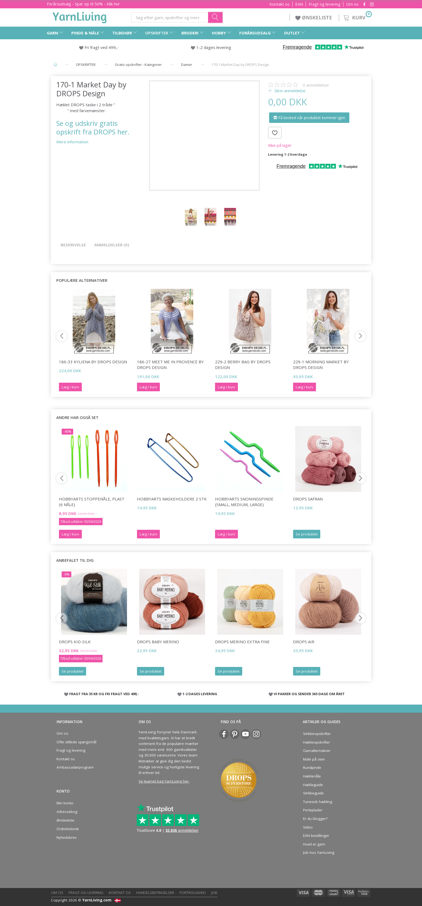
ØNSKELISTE (314, 17)
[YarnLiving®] (79, 16)
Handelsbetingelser (155, 892)
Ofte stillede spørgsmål (76, 742)
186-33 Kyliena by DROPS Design (93, 361)
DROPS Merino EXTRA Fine (242, 641)
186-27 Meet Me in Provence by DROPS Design (170, 364)
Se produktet (307, 534)
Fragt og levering (324, 4)
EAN (299, 4)
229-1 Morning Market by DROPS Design (321, 364)
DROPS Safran (308, 499)
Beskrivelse (73, 244)
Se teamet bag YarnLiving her (164, 781)
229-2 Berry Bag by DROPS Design (242, 364)
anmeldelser (316, 85)
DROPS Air (303, 641)
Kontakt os (279, 4)
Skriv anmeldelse (289, 90)
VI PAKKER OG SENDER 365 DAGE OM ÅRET (309, 693)
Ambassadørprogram (75, 767)
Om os (352, 4)
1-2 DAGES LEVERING (199, 693)
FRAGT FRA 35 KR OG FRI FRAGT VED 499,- (104, 693)
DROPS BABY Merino (158, 641)
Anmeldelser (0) (111, 244)
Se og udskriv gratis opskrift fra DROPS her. (92, 127)
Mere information (72, 141)
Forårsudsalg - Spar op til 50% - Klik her (83, 3)
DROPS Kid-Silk (75, 641)
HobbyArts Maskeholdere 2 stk (172, 499)
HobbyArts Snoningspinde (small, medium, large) (244, 501)
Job (214, 892)
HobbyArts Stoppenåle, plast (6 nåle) (91, 501)
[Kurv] (357, 17)
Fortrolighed (193, 892)
